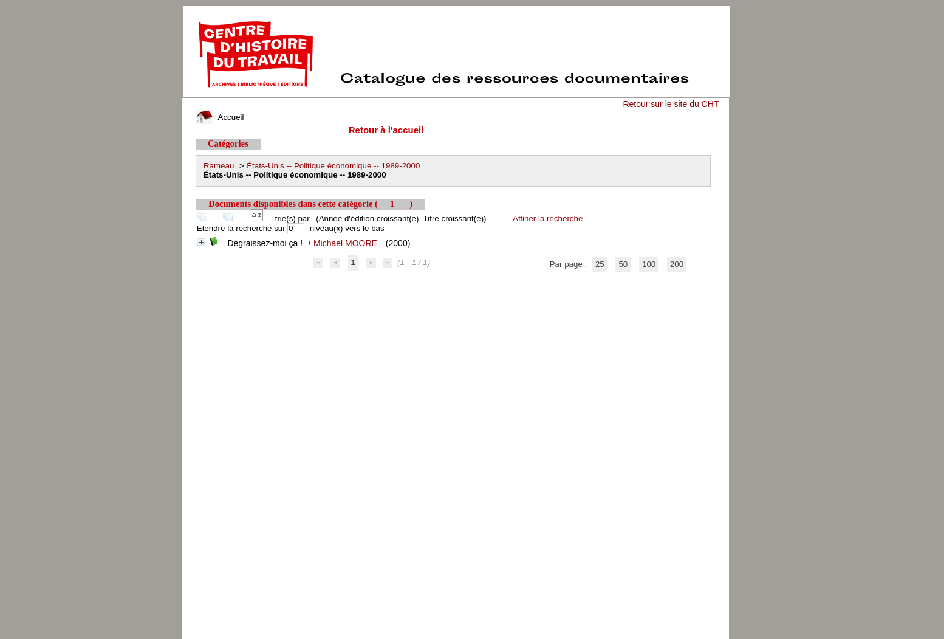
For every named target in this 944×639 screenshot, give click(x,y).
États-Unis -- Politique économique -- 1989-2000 (333, 165)
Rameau (219, 165)
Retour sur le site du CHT (671, 104)
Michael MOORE (345, 243)
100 (648, 264)
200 (676, 264)
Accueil (220, 117)
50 (623, 264)
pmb (457, 297)
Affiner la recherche (548, 218)
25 (599, 264)
